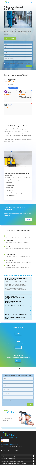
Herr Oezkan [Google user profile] (10, 104)
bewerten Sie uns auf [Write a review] (13, 87)
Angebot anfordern (10, 38)
